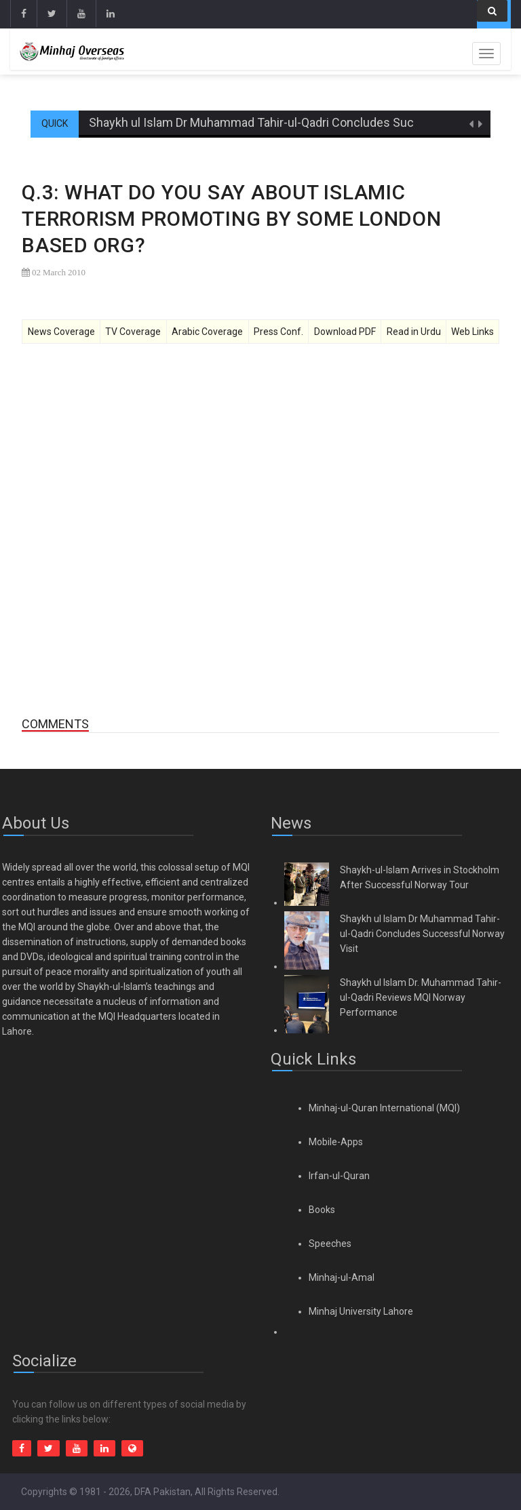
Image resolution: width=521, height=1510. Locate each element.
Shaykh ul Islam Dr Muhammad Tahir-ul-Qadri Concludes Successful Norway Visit (422, 933)
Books (322, 1209)
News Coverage (61, 331)
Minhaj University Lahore (361, 1311)
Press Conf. (278, 331)
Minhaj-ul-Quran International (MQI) (384, 1107)
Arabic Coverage (207, 331)
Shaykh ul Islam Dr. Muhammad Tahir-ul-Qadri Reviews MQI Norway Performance (420, 997)
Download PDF (345, 331)
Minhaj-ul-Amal (341, 1277)
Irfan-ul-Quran (339, 1175)
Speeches (330, 1243)
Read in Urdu (414, 331)
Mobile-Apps (336, 1141)
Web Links (472, 331)
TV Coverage (133, 331)
